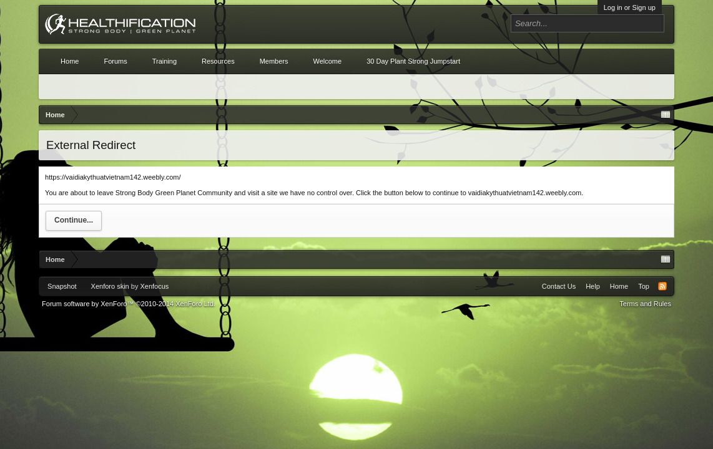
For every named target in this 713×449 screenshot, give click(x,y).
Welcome (327, 61)
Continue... (73, 220)
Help (593, 286)
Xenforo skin (110, 286)
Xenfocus (154, 286)
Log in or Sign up (630, 7)
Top (643, 286)
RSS (662, 286)
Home (70, 61)
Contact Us (559, 286)
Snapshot (61, 286)
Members (274, 61)
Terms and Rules (645, 303)
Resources (218, 61)
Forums (115, 61)
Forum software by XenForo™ (128, 303)
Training (164, 61)
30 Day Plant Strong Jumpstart (413, 61)
